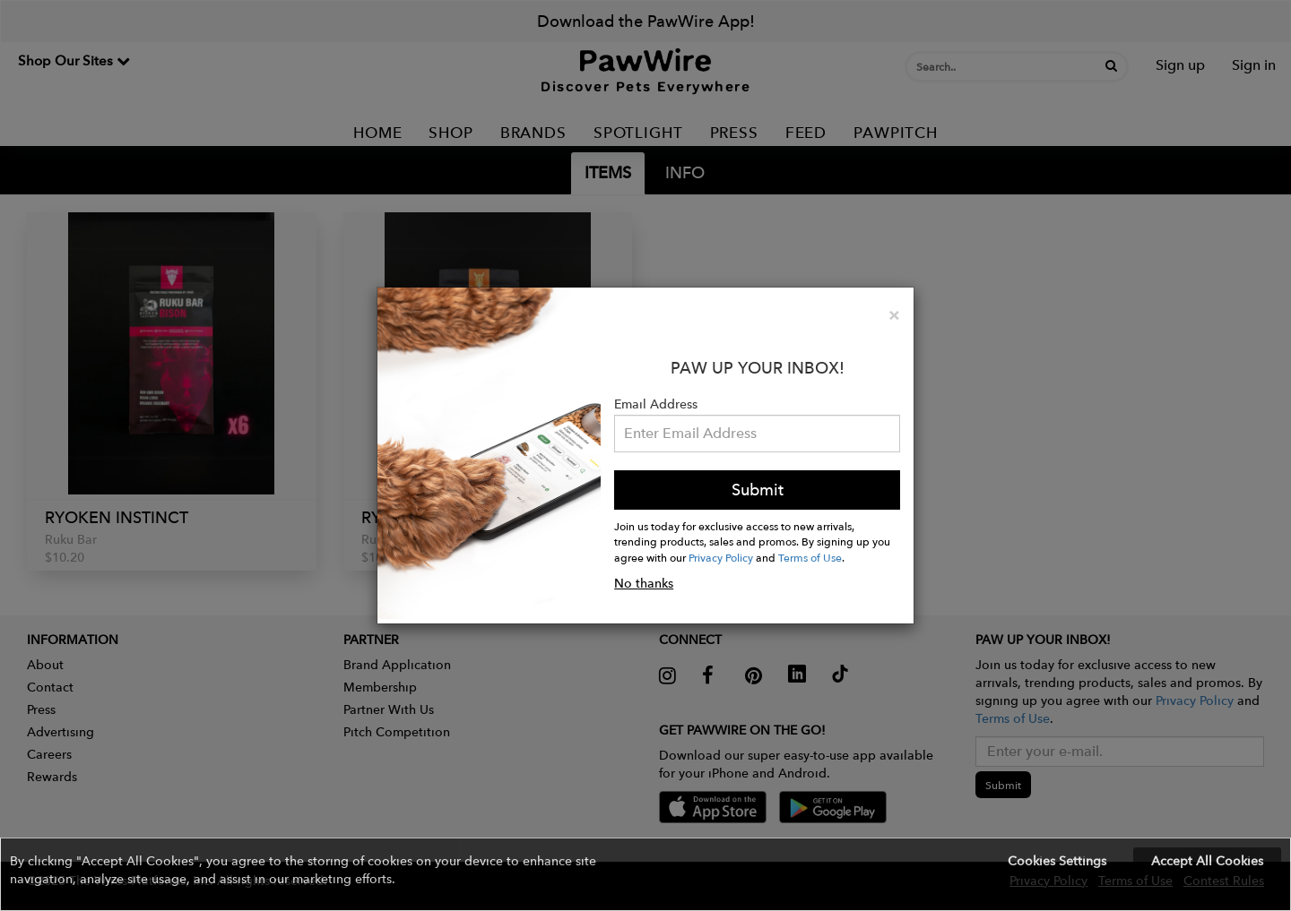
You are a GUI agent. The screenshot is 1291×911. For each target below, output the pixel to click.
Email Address (655, 404)
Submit (758, 489)
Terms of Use (810, 557)
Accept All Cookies (1207, 861)
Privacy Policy (721, 557)
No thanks (643, 583)
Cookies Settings (1057, 861)
